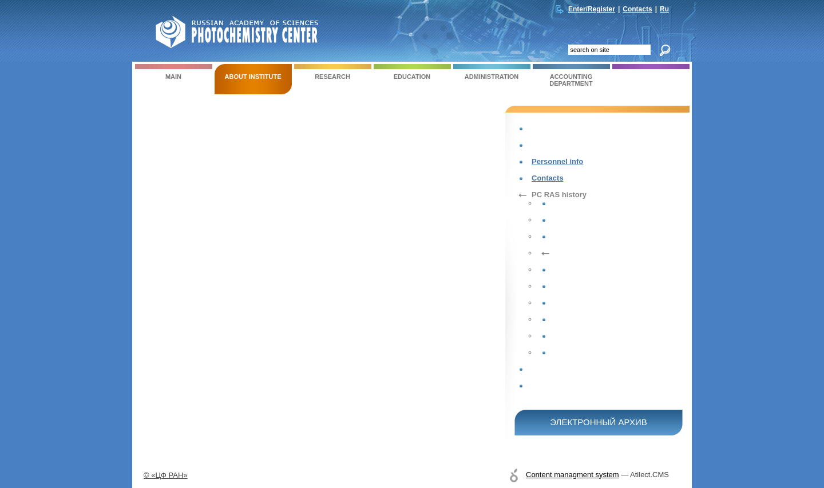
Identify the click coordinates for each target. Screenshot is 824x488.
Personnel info (557, 161)
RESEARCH (332, 72)
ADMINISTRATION (491, 72)
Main (173, 72)
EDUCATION (412, 72)
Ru (664, 9)
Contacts (637, 9)
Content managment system (572, 474)
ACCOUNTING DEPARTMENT (571, 75)
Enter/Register (591, 9)
